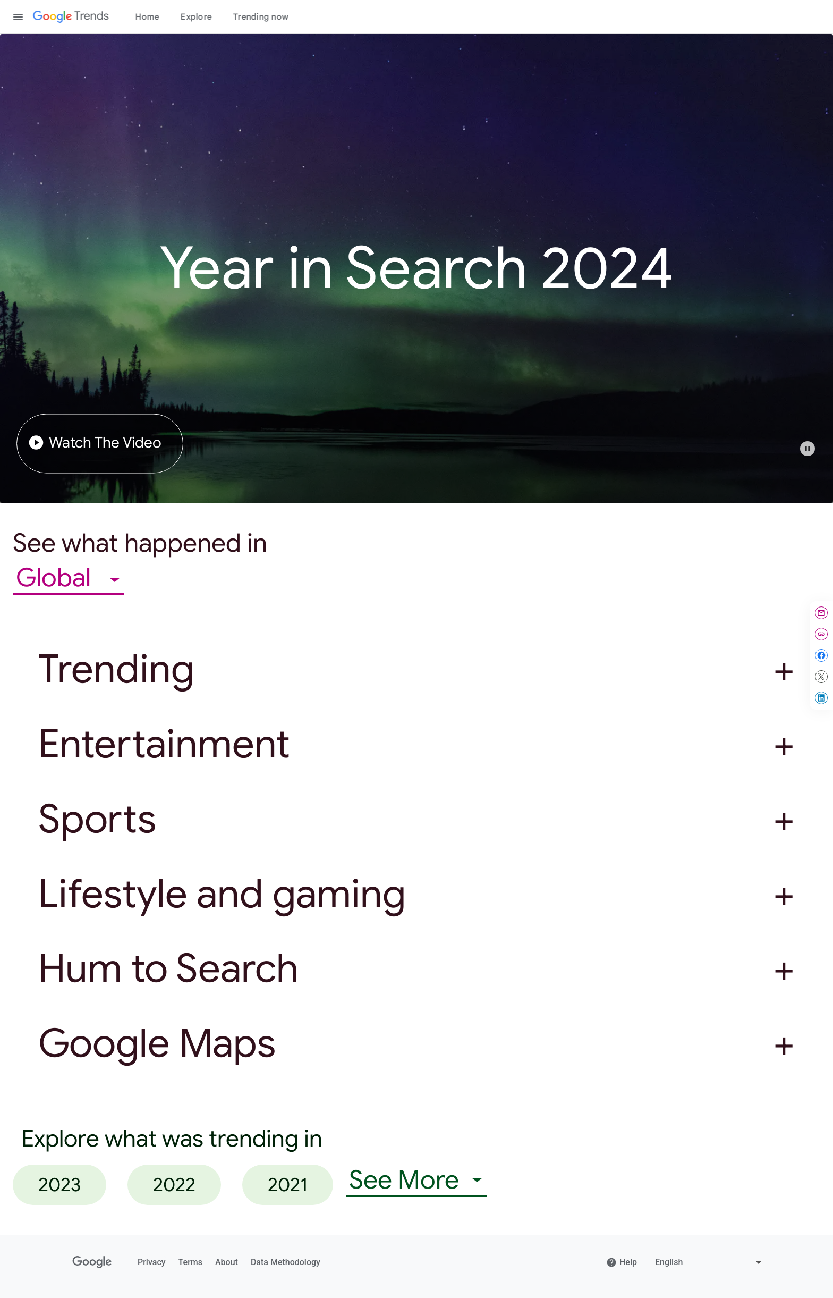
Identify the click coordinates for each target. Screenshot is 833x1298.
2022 (174, 1184)
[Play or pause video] (807, 448)
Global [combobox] (56, 578)
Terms (190, 1262)
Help (621, 1262)
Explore (196, 17)
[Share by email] (821, 613)
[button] (813, 454)
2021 (288, 1184)
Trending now (260, 17)
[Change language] (709, 1262)
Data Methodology (285, 1262)
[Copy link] (821, 634)
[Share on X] (821, 676)
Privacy (152, 1262)
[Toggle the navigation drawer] (18, 17)
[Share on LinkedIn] (821, 698)
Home (147, 17)
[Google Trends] (71, 17)
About (226, 1262)
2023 (59, 1184)
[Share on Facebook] (821, 655)
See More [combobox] (404, 1180)
